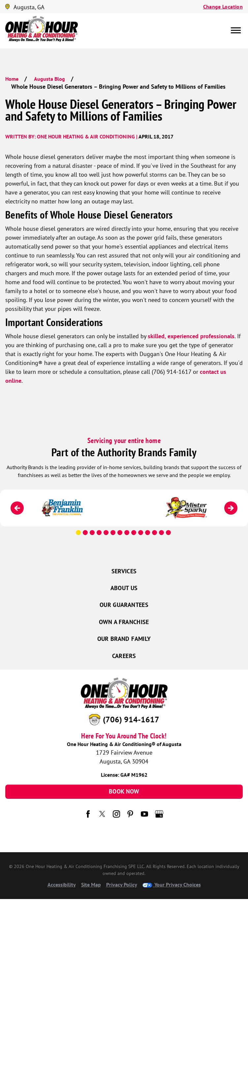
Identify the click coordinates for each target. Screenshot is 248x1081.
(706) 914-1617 (131, 719)
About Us (124, 588)
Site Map (91, 884)
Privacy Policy (121, 884)
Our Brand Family (124, 639)
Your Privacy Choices (171, 884)
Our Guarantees (124, 605)
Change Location (223, 6)
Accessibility (61, 884)
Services (124, 571)
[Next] (230, 508)
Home (11, 78)
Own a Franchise (124, 622)
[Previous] (17, 508)
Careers (124, 656)
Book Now (124, 791)
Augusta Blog (49, 78)
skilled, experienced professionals (191, 336)
